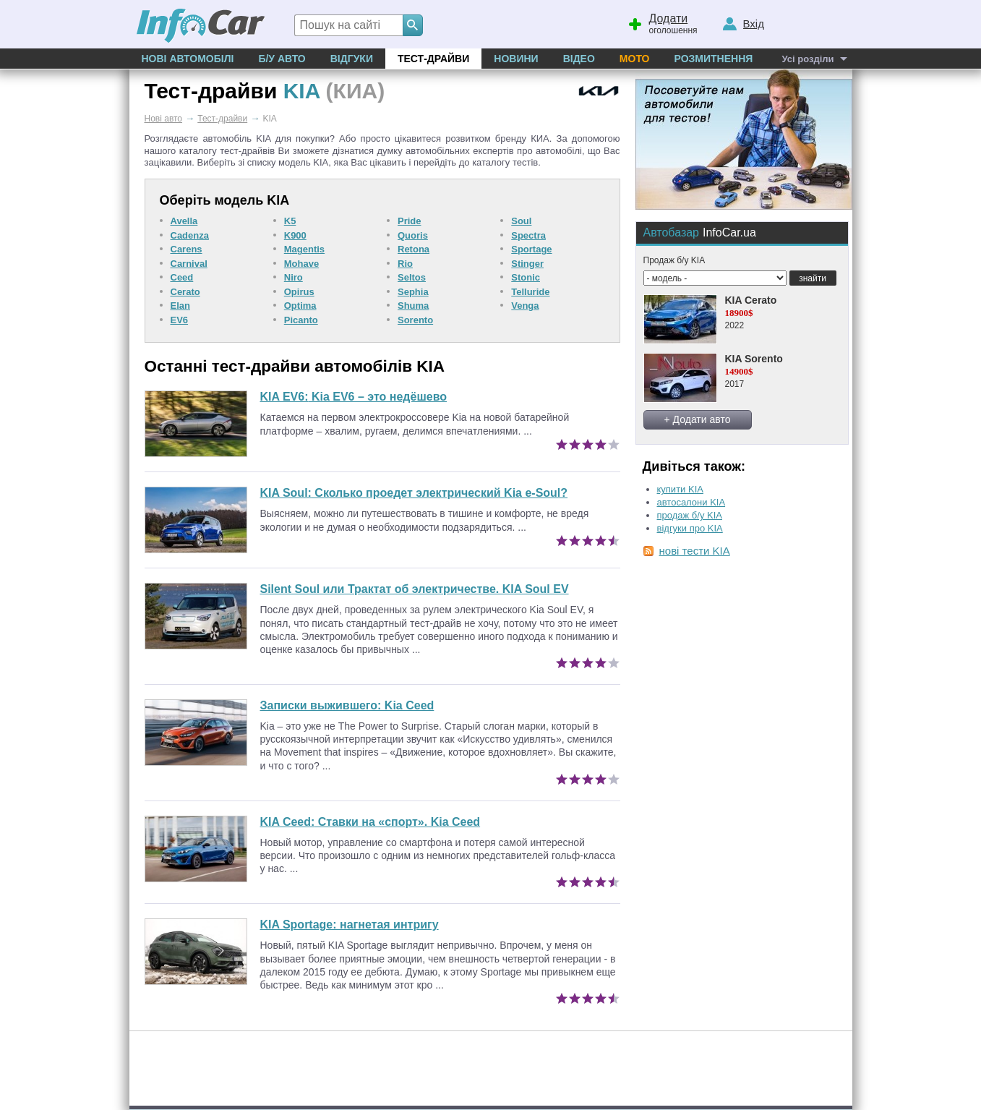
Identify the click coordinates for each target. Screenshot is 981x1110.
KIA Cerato (751, 300)
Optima (300, 305)
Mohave (301, 263)
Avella (184, 220)
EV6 (180, 320)
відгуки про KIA (690, 528)
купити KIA (680, 489)
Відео (579, 58)
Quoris (413, 235)
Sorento (415, 320)
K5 (290, 220)
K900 (295, 235)
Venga (525, 305)
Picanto (301, 320)
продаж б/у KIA (689, 515)
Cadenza (190, 235)
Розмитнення (713, 58)
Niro (293, 277)
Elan (180, 305)
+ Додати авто (697, 419)
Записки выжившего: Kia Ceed (347, 705)
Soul (521, 220)
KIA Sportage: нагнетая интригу (349, 924)
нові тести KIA (694, 551)
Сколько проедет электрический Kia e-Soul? (414, 493)
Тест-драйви (433, 58)
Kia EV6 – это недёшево (353, 396)
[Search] (413, 25)
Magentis (304, 249)
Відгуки (351, 58)
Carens (186, 249)
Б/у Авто (281, 58)
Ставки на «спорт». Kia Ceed (370, 822)
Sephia (413, 291)
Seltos (412, 277)
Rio (405, 263)
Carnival (189, 263)
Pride (409, 220)
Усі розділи (807, 59)
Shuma (413, 305)
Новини (516, 58)
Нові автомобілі (188, 58)
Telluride (530, 291)
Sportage (531, 249)
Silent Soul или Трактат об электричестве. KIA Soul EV (414, 589)
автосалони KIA (691, 502)
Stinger (527, 263)
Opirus (299, 291)
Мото (635, 58)
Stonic (525, 277)
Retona (413, 249)
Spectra (528, 235)
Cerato (185, 291)
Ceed (182, 277)
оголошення (662, 22)
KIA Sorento (754, 358)
